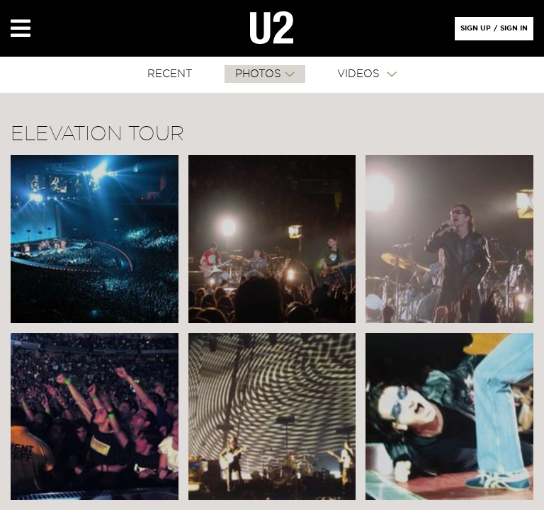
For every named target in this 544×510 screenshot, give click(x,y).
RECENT (170, 74)
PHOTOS (258, 74)
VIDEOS (360, 74)
